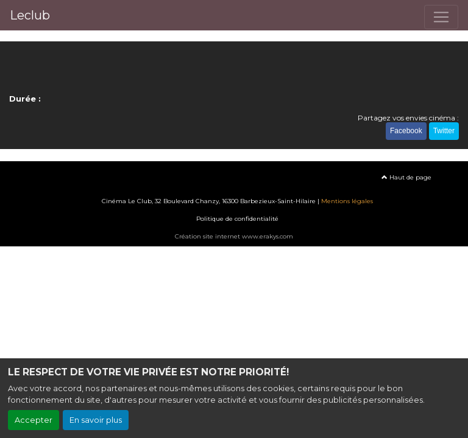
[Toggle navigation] (441, 17)
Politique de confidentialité (237, 219)
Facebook (406, 131)
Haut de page (406, 177)
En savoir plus (95, 420)
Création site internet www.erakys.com (234, 236)
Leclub (30, 15)
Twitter (444, 131)
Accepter (33, 420)
